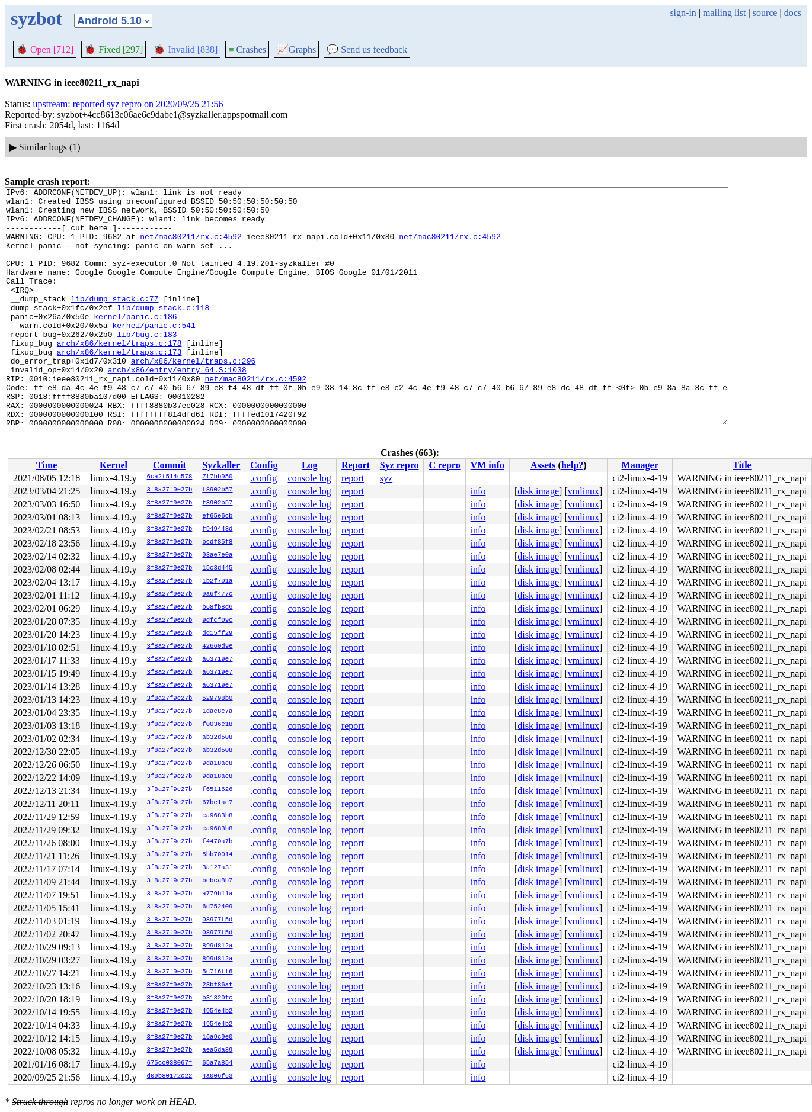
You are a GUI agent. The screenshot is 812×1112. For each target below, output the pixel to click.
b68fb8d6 (217, 607)
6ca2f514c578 (170, 477)
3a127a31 (217, 868)
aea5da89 (217, 1050)
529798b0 (217, 699)
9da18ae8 (217, 764)
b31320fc (217, 998)
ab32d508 (217, 738)
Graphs (296, 49)
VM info (487, 465)
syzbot (36, 18)
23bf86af (217, 985)
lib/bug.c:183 (147, 364)
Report (355, 465)
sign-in (683, 13)
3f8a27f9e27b (170, 490)
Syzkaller (221, 465)
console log (309, 478)
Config (263, 465)
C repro (444, 465)
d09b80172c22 (170, 1076)
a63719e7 (217, 659)
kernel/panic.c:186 (135, 343)
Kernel (113, 465)
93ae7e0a (217, 555)
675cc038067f (170, 1063)
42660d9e (217, 646)
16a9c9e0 (217, 1037)
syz (386, 478)
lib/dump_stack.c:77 (114, 321)
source (765, 13)
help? (572, 465)
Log (310, 465)
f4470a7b (217, 842)
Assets (543, 465)
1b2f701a (217, 581)
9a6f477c (217, 594)
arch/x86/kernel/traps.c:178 (119, 374)
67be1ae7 (217, 803)
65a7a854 (217, 1063)
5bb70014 (217, 855)
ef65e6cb (217, 516)
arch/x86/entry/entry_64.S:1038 (177, 406)
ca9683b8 (217, 816)
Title (742, 465)
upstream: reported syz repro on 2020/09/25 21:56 (128, 104)
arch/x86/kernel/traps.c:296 (193, 396)
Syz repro (399, 465)
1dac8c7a (217, 712)
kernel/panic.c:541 (153, 353)
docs (792, 13)
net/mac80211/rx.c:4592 (191, 247)
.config (263, 478)
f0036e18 (217, 725)
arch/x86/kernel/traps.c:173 (119, 385)
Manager (640, 465)
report (352, 478)
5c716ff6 (217, 972)
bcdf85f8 (217, 542)
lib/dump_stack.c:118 (163, 332)
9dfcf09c (217, 620)
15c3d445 (217, 568)
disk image (538, 491)
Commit (169, 465)
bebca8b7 (217, 881)
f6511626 (217, 790)
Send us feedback (367, 49)
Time (46, 465)
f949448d (217, 529)
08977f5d (217, 920)
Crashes (247, 49)
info (478, 491)
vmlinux (583, 491)
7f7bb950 (217, 477)
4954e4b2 (217, 1011)
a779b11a (217, 894)
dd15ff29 (217, 633)
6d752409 (217, 907)
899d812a (217, 946)
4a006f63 (217, 1076)
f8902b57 (217, 490)
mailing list (724, 13)
